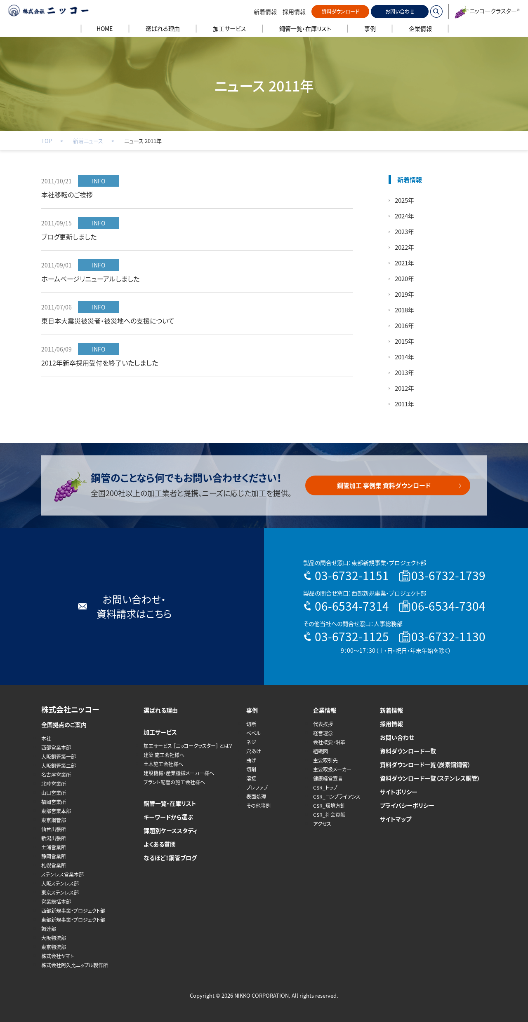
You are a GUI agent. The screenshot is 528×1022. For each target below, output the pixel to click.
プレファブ (257, 787)
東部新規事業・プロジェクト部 (73, 920)
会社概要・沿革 (329, 742)
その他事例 (258, 805)
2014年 (404, 356)
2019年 (404, 294)
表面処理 (256, 796)
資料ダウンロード (340, 11)
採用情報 (294, 11)
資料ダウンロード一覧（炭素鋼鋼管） (425, 764)
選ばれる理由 (161, 710)
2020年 (404, 278)
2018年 (404, 309)
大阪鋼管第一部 (58, 756)
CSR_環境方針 (329, 805)
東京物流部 (53, 947)
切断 (251, 724)
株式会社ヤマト (57, 956)
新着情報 (265, 11)
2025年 (404, 200)
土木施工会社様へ (163, 764)
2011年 (404, 403)
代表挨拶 (323, 724)
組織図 (320, 751)
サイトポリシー (398, 792)
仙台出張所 (53, 829)
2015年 (404, 341)
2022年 (404, 247)
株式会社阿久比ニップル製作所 (74, 965)
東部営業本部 (56, 811)
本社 (46, 738)
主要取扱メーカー (332, 769)
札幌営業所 (53, 865)
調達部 (48, 929)
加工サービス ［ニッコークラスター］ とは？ (188, 746)
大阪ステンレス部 (60, 883)
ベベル (253, 733)
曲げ (251, 760)
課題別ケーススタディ (170, 830)
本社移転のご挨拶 (67, 194)
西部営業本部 (56, 747)
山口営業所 (53, 793)
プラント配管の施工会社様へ (174, 782)
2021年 (404, 262)
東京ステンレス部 (60, 892)
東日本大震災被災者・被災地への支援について (107, 321)
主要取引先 (325, 760)
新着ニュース (88, 141)
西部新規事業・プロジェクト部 (73, 910)
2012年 (404, 388)
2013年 (404, 372)
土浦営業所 (53, 847)
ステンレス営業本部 (62, 874)
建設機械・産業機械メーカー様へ (179, 773)
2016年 (404, 325)
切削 (251, 769)
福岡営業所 (53, 802)
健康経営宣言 (328, 778)
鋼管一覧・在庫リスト (170, 803)
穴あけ (253, 751)
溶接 (251, 778)
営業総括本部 (56, 901)
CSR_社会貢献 (329, 814)
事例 (252, 710)
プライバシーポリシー (407, 805)
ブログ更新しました (69, 236)
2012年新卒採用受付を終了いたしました (99, 363)
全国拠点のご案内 (64, 724)
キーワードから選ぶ (168, 817)
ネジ (251, 742)
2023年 (404, 231)
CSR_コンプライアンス (337, 796)
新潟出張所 (53, 838)
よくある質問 (160, 844)
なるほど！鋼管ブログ (170, 857)
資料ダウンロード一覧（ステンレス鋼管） (430, 778)
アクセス (322, 823)
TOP (46, 141)
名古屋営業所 (56, 774)
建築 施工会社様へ (164, 755)
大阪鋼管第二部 (58, 765)
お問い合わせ (400, 11)
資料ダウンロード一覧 (408, 751)
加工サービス (160, 732)
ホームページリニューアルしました (90, 279)
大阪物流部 (53, 938)
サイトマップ (395, 819)
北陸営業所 (53, 784)
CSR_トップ (325, 787)
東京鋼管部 (53, 820)
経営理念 (323, 733)
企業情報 (324, 710)
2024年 (404, 215)
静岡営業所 (53, 856)
